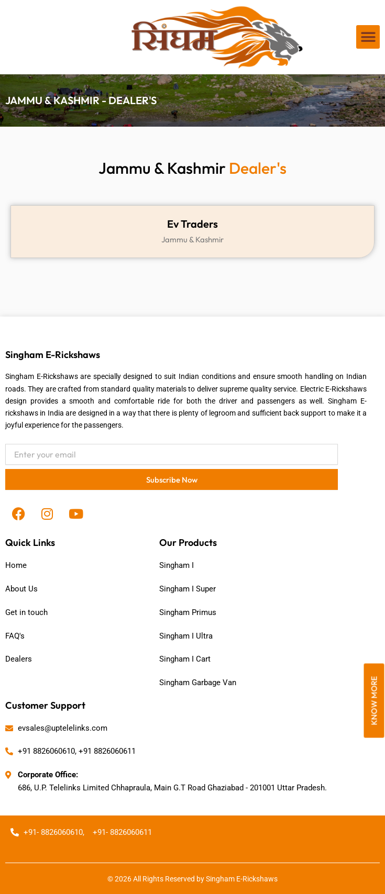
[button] (368, 37)
